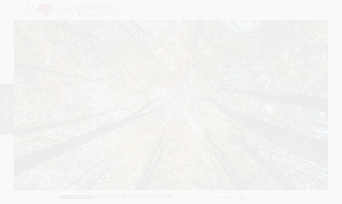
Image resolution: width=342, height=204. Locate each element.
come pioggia (270, 10)
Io (297, 10)
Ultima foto (123, 10)
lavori (211, 10)
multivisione (158, 10)
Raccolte (237, 10)
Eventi (187, 10)
